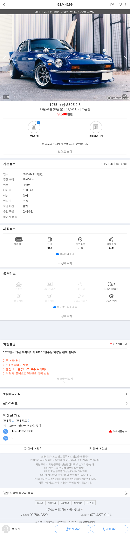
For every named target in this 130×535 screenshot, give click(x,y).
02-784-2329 (38, 515)
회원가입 (52, 502)
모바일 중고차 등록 (21, 492)
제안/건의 (61, 522)
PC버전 (90, 502)
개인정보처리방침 (87, 522)
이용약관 (72, 522)
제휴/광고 (50, 522)
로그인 (40, 502)
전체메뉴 (78, 502)
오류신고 (65, 502)
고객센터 (39, 522)
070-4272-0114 (100, 515)
